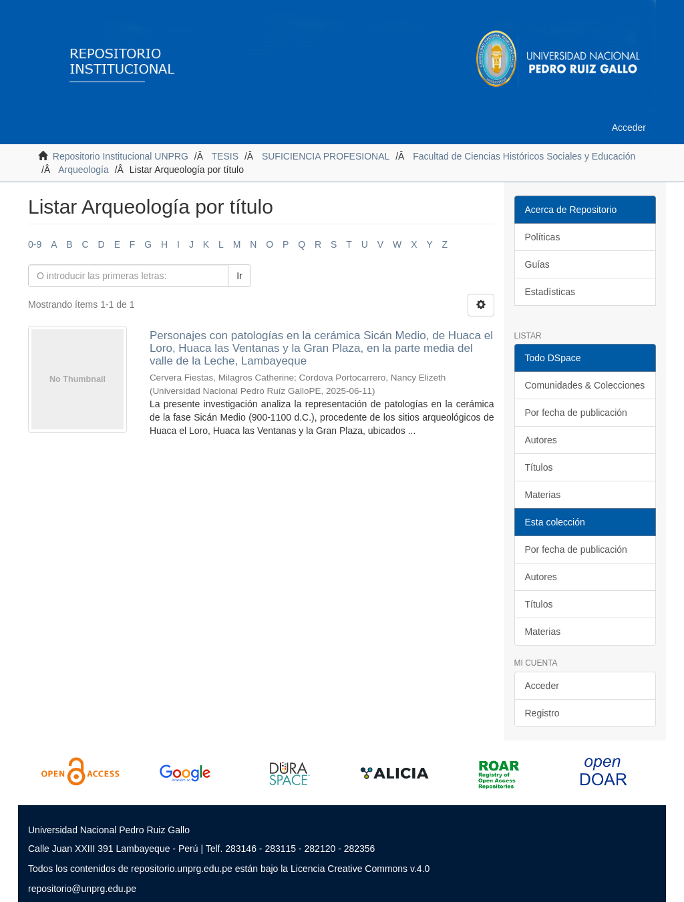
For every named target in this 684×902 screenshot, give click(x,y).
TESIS (225, 156)
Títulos (539, 467)
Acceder (542, 685)
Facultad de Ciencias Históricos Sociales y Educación (524, 156)
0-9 (34, 244)
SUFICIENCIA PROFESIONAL (325, 156)
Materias (543, 494)
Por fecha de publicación (576, 412)
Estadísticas (550, 291)
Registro (542, 713)
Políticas (542, 237)
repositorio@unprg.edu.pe (82, 888)
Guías (537, 264)
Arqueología (83, 169)
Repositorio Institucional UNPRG (120, 156)
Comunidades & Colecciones (585, 385)
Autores (541, 440)
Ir (239, 275)
